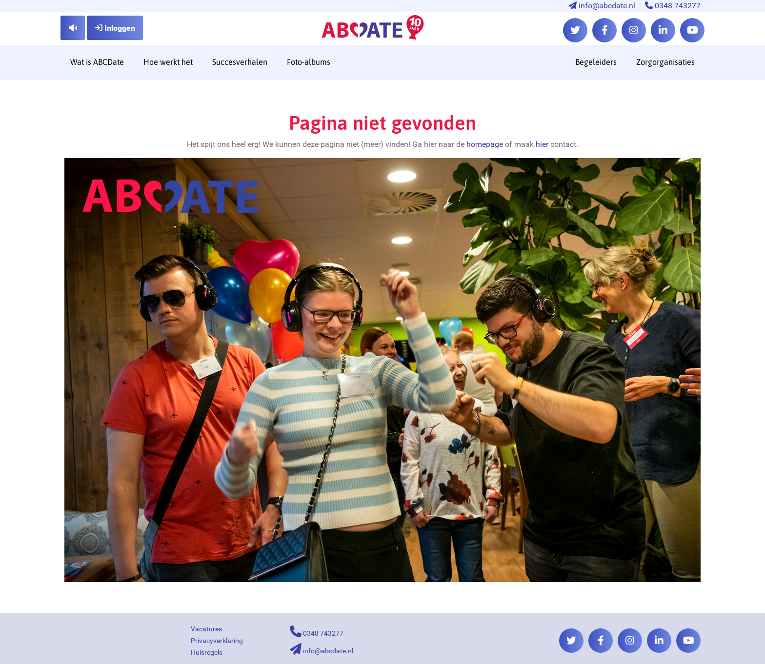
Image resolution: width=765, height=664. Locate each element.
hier (542, 144)
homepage (484, 144)
